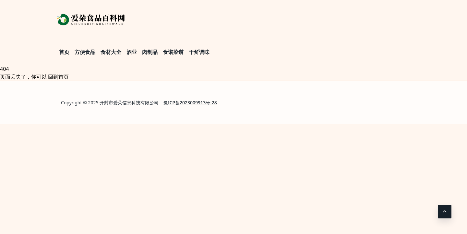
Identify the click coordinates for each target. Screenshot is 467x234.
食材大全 (111, 52)
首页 (64, 52)
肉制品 (150, 52)
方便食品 (85, 52)
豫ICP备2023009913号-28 (190, 102)
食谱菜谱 (173, 52)
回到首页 (58, 76)
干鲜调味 (199, 52)
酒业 (131, 52)
